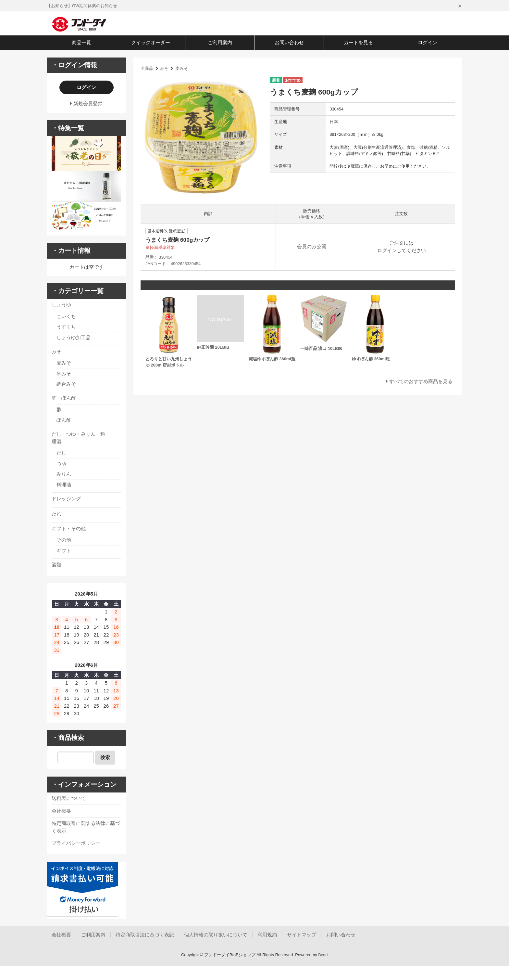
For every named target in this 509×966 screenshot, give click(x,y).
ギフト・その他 (69, 528)
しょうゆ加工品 (73, 337)
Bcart (323, 954)
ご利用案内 (220, 42)
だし (61, 453)
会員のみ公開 (311, 246)
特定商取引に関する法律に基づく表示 (86, 826)
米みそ (63, 373)
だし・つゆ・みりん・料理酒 (78, 437)
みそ (164, 68)
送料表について (69, 798)
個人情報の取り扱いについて (215, 934)
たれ (56, 513)
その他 (63, 540)
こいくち (66, 316)
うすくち (66, 326)
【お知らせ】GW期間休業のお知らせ (82, 5)
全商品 (147, 68)
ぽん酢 (63, 420)
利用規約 (267, 934)
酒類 (56, 564)
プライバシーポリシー (76, 843)
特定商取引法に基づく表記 (145, 934)
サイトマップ (301, 934)
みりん (63, 474)
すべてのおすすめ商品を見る (421, 381)
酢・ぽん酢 (64, 398)
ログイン (427, 42)
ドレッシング (66, 498)
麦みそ (181, 68)
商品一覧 (81, 42)
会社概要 (61, 811)
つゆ (61, 463)
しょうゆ (61, 304)
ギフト (63, 550)
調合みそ (66, 384)
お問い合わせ (289, 42)
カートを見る (358, 42)
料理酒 (63, 484)
